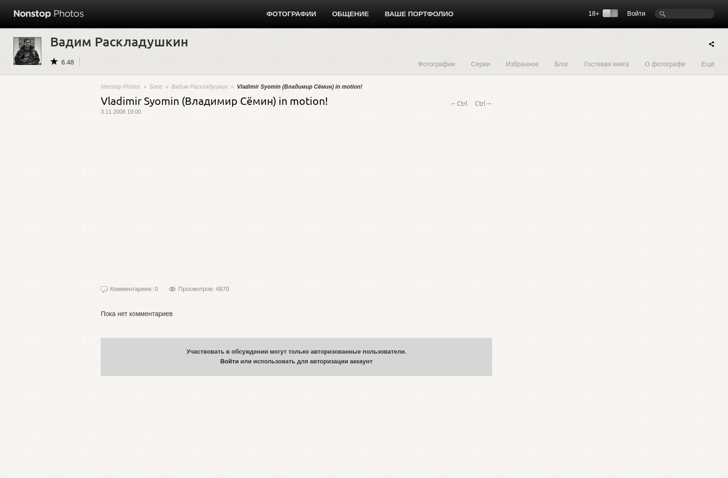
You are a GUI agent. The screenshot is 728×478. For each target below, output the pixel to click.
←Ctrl (459, 103)
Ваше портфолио (419, 14)
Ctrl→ (483, 103)
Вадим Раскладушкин (200, 87)
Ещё (708, 63)
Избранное (522, 63)
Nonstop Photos (120, 87)
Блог (561, 63)
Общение (350, 14)
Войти (636, 13)
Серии (480, 63)
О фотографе (665, 63)
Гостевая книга (606, 63)
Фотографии (291, 14)
